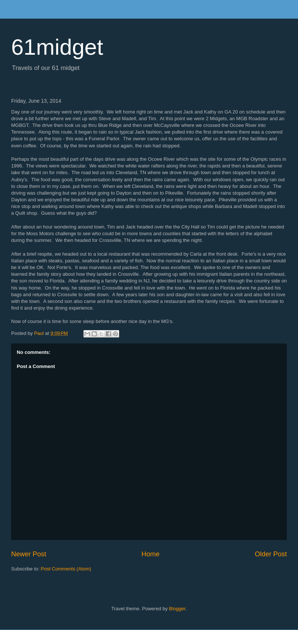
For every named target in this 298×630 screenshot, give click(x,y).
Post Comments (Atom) (66, 569)
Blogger (177, 608)
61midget (57, 47)
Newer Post (28, 554)
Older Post (271, 554)
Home (151, 554)
